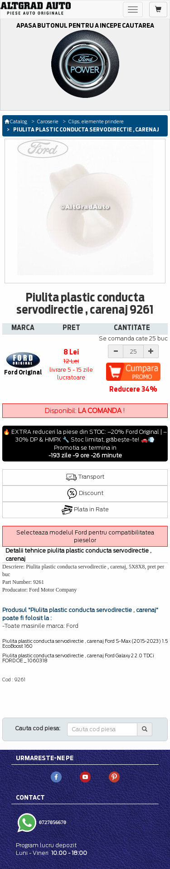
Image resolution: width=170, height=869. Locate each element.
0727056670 (52, 822)
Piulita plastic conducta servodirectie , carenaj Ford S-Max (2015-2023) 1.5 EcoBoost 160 (85, 643)
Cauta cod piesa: (37, 728)
